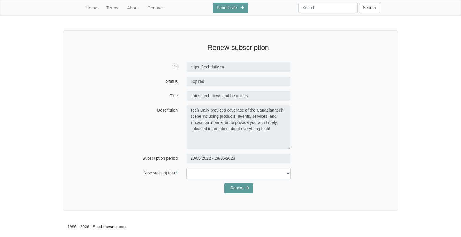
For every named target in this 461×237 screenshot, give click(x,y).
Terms (112, 7)
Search (369, 7)
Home (92, 7)
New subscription (160, 172)
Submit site (230, 7)
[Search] (328, 8)
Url (175, 67)
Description (167, 110)
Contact (155, 7)
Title (174, 95)
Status (172, 81)
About (132, 7)
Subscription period (160, 158)
